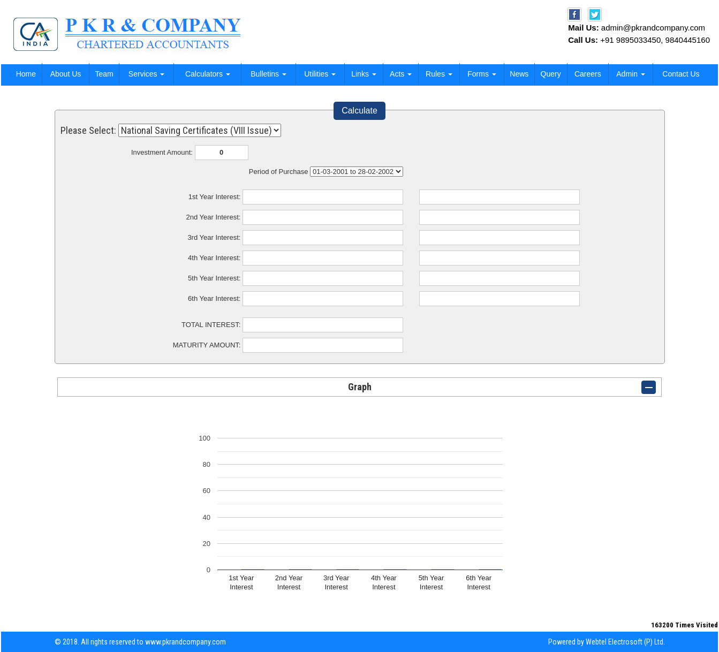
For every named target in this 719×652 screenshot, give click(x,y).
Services (146, 74)
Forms (481, 74)
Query (551, 74)
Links (363, 74)
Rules (439, 74)
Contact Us (680, 74)
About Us (65, 74)
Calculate (359, 110)
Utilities (320, 74)
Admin (630, 74)
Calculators (207, 74)
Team (104, 74)
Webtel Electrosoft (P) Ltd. (625, 642)
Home (26, 74)
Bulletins (268, 74)
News (519, 74)
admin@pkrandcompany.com (653, 27)
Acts (401, 74)
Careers (587, 74)
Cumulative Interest (356, 171)
